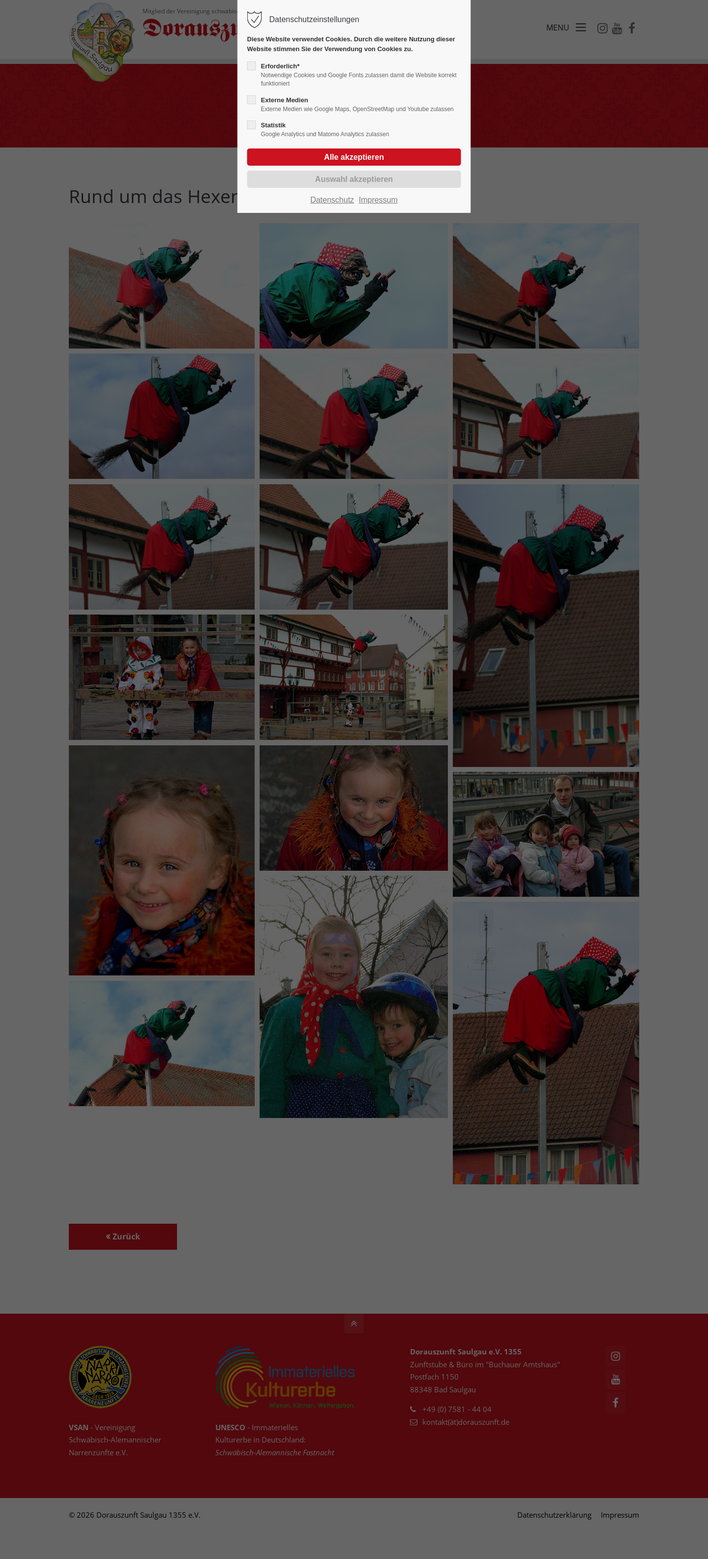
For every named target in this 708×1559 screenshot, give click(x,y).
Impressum (378, 200)
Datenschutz (332, 200)
